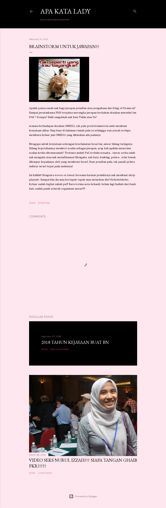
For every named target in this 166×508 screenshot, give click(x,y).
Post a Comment (59, 349)
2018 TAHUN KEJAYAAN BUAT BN (75, 342)
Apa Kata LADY (65, 11)
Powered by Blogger (83, 496)
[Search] (135, 10)
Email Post (44, 202)
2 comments (45, 472)
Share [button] (32, 202)
